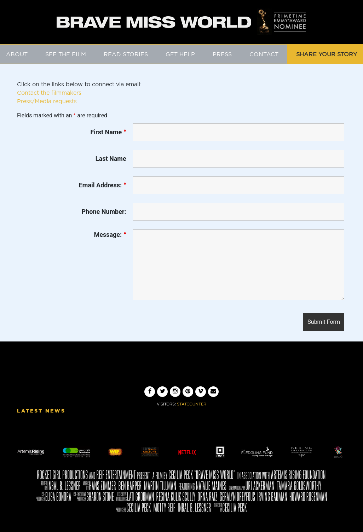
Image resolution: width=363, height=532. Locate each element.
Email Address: (102, 185)
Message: (110, 234)
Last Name (111, 158)
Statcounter (191, 404)
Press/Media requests (47, 101)
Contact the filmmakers (49, 92)
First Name (108, 132)
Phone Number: (104, 211)
